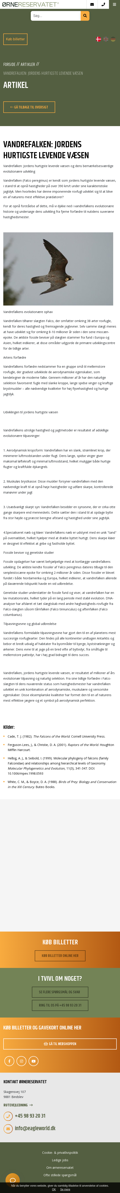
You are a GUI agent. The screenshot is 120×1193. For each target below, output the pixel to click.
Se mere (65, 1189)
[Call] (103, 4)
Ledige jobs (60, 1160)
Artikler (28, 65)
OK (54, 1189)
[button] (114, 4)
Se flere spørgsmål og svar (59, 992)
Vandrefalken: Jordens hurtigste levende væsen (43, 73)
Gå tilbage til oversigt (29, 107)
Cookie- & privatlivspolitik (60, 1152)
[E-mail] (92, 4)
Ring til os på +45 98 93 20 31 (60, 1005)
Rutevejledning (18, 1105)
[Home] (43, 4)
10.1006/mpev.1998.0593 (25, 773)
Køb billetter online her (60, 956)
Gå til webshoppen (60, 1044)
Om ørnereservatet (60, 1167)
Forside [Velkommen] (9, 65)
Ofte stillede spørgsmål (60, 1175)
